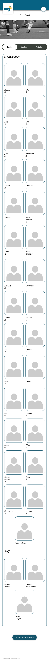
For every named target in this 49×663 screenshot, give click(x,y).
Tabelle (39, 47)
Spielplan (24, 47)
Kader (9, 47)
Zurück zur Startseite (24, 637)
